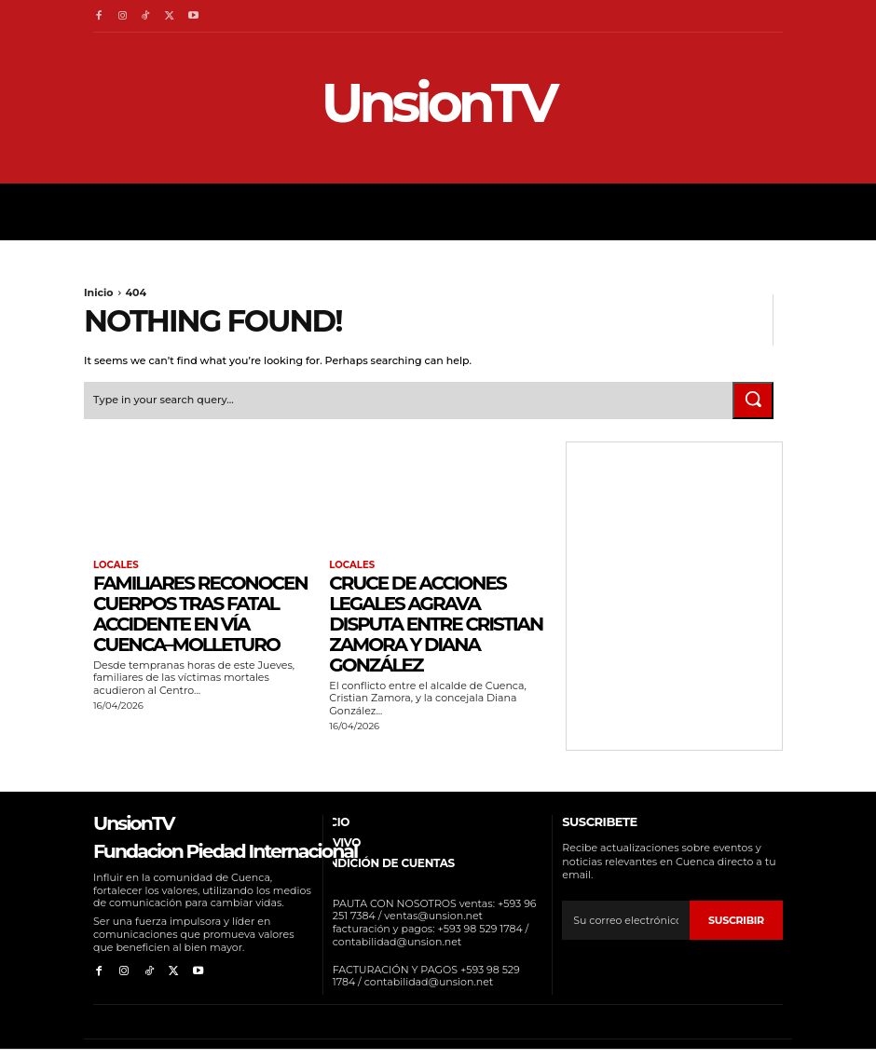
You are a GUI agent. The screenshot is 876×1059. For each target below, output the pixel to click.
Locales (115, 565)
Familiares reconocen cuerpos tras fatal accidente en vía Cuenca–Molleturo (200, 614)
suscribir (736, 919)
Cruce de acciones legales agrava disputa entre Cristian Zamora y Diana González (435, 624)
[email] (626, 920)
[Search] (752, 399)
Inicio (99, 292)
